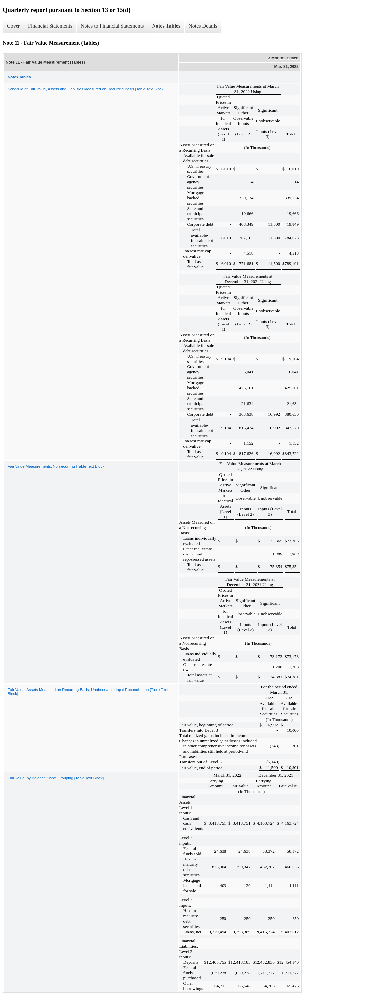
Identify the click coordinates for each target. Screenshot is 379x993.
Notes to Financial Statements (112, 26)
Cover (13, 26)
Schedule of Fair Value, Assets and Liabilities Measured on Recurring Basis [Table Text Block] (86, 89)
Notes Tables (166, 26)
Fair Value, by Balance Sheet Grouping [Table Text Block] (56, 778)
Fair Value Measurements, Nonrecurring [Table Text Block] (56, 466)
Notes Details (203, 26)
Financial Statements (50, 26)
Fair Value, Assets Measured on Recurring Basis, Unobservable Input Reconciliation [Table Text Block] (88, 692)
